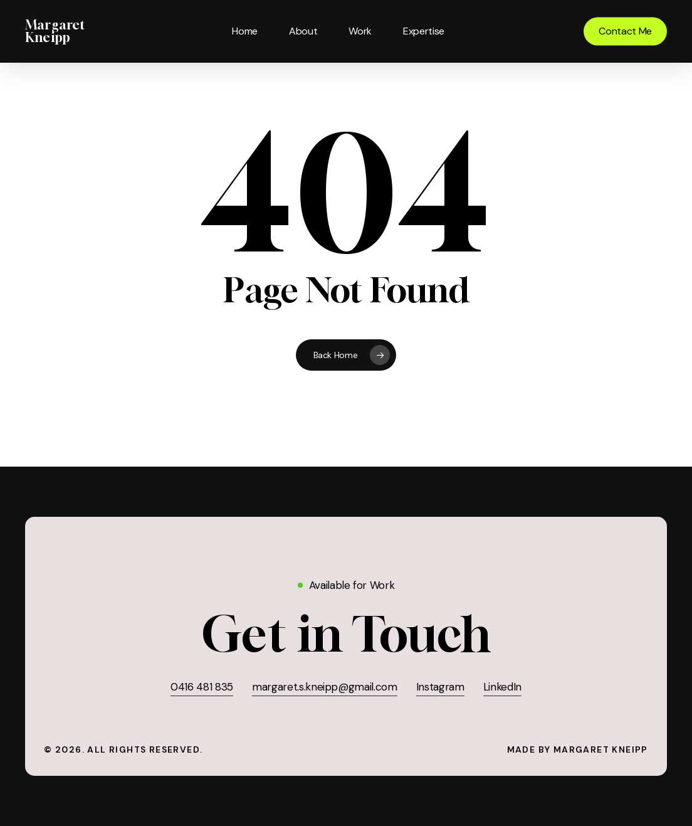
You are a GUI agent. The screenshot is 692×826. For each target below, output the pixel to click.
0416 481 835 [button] (201, 687)
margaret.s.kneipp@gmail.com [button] (324, 687)
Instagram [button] (440, 687)
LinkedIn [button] (502, 687)
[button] (346, 633)
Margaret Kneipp (55, 31)
